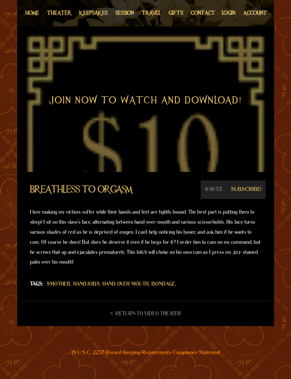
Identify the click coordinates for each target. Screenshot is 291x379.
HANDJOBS (86, 284)
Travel (151, 13)
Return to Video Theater (148, 313)
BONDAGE (163, 284)
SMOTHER (58, 284)
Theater (59, 13)
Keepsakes (93, 13)
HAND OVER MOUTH (125, 284)
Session (124, 13)
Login (228, 13)
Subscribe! (246, 189)
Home (32, 13)
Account (254, 13)
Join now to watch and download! (145, 100)
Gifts (176, 13)
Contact (202, 13)
